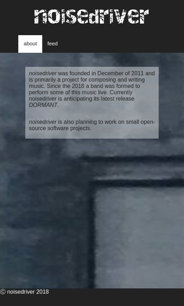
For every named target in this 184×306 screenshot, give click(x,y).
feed (52, 43)
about (30, 43)
